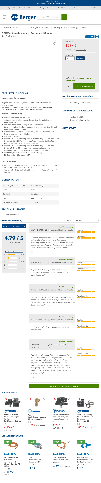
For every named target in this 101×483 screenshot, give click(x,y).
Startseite (5, 27)
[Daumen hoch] (32, 252)
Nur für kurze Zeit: (51, 2)
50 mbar (80, 58)
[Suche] (49, 17)
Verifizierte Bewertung (66, 227)
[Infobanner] (51, 3)
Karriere (77, 8)
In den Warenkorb (84, 86)
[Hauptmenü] (5, 17)
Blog (71, 8)
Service (84, 8)
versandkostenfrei (81, 50)
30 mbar (70, 58)
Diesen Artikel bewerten (14, 226)
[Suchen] (64, 17)
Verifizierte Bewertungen (14, 252)
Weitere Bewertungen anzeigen (64, 386)
